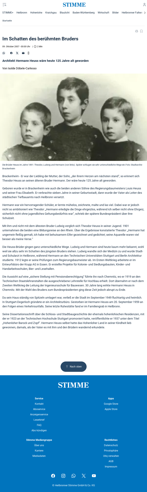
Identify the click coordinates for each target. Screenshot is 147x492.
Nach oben (73, 366)
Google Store (111, 403)
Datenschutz (111, 445)
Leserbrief (39, 419)
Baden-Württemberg (84, 12)
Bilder (115, 12)
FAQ (39, 425)
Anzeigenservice (39, 414)
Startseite (7, 20)
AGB (111, 461)
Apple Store (111, 409)
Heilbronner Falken (132, 12)
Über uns (39, 445)
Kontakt (39, 403)
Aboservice (39, 409)
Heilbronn (21, 12)
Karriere (39, 450)
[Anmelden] (144, 5)
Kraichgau (51, 12)
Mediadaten (39, 455)
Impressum (111, 466)
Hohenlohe (36, 12)
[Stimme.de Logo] (73, 4)
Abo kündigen (39, 430)
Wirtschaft (103, 12)
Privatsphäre (111, 450)
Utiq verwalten (111, 455)
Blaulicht (64, 12)
